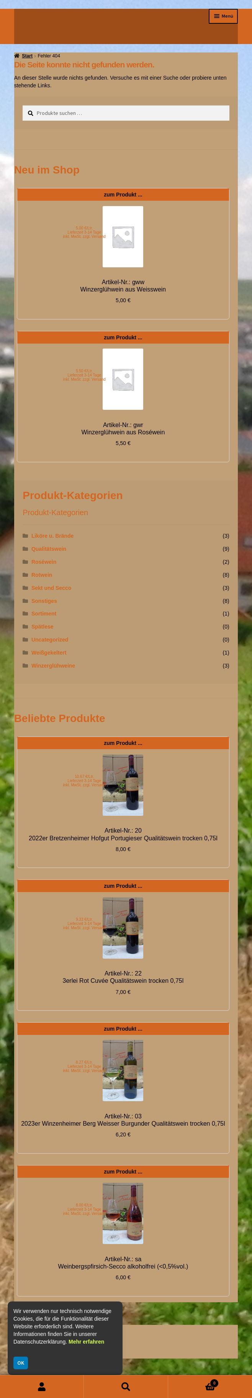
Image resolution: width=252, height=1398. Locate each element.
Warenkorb (193, 1382)
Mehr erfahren (86, 1342)
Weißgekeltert (49, 653)
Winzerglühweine (53, 666)
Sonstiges (44, 601)
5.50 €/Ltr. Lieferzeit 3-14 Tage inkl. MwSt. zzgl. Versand (84, 375)
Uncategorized (49, 640)
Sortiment (43, 614)
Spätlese (42, 627)
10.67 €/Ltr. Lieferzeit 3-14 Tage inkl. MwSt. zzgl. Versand (84, 780)
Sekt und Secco (51, 588)
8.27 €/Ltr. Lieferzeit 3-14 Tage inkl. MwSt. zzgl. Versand (84, 1066)
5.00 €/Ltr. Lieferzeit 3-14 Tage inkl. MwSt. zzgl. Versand (84, 232)
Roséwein (43, 562)
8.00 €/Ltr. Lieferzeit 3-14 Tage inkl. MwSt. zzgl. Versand (84, 1209)
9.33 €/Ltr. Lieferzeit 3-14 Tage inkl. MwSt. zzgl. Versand (84, 923)
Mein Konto (42, 1386)
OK (20, 1362)
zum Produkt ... (123, 195)
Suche (126, 1386)
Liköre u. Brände (52, 536)
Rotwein (41, 575)
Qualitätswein (48, 549)
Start (27, 56)
